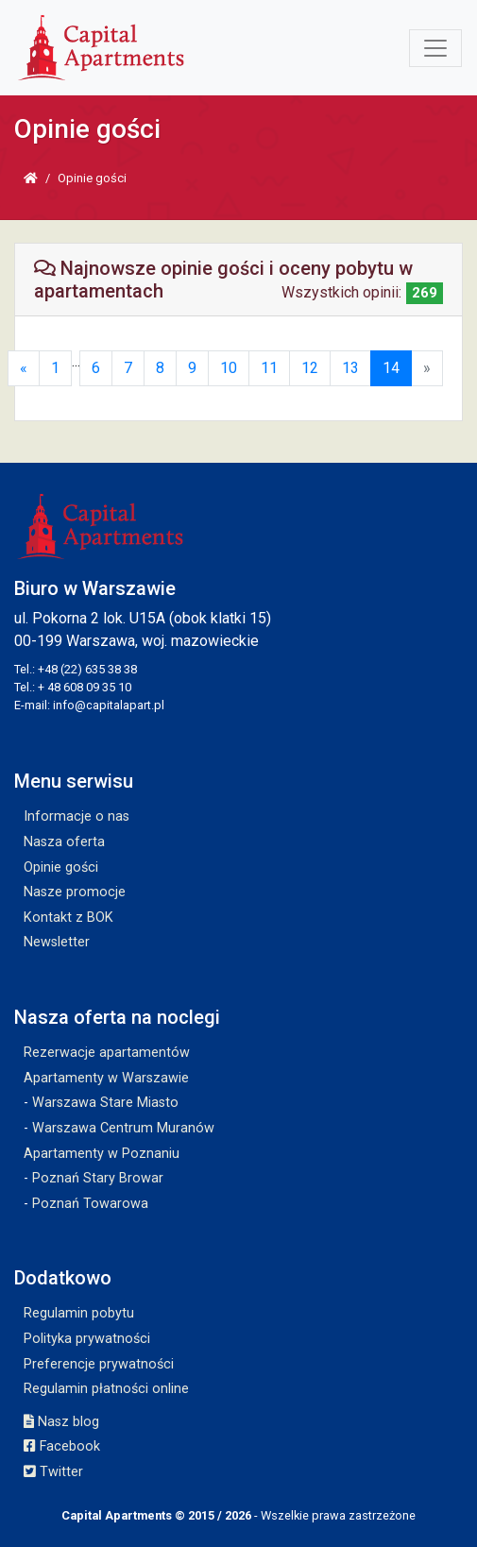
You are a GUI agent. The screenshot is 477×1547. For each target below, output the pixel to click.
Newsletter (57, 942)
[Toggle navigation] (435, 48)
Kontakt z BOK (68, 918)
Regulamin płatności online (106, 1389)
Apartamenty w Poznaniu (101, 1154)
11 (269, 368)
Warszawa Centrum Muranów (123, 1128)
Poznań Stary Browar (97, 1178)
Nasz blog (61, 1422)
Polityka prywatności (87, 1339)
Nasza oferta (64, 842)
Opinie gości (61, 867)
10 (228, 368)
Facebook (62, 1446)
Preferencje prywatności (99, 1364)
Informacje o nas (76, 816)
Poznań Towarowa (90, 1204)
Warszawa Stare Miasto (105, 1103)
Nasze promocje (75, 892)
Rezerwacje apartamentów (107, 1053)
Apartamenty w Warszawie (106, 1078)
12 (309, 368)
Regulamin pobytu (79, 1313)
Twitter (53, 1472)
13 (350, 368)
